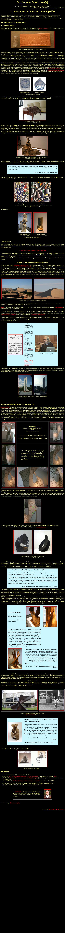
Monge (2, 307)
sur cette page (59, 307)
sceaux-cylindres (43, 28)
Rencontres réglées (15, 803)
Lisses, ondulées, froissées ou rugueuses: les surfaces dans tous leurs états (28, 363)
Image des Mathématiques (30, 778)
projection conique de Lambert (56, 70)
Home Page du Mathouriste (56, 809)
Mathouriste (30, 349)
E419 (54, 776)
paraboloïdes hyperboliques (38, 314)
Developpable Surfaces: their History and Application (26, 781)
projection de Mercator (54, 68)
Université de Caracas (30, 714)
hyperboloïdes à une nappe (9, 314)
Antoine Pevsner (5, 407)
